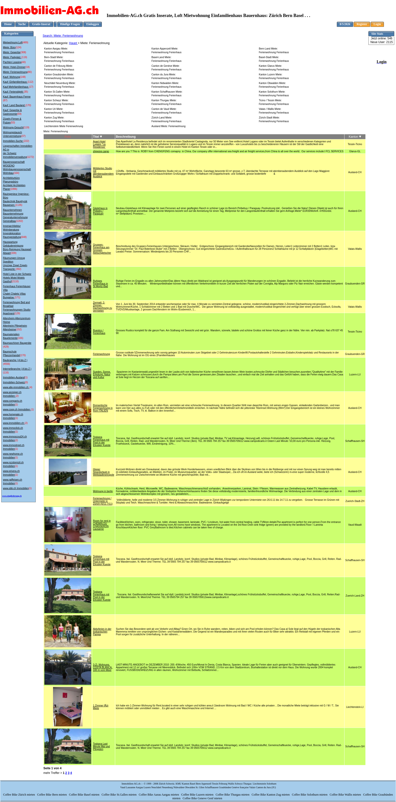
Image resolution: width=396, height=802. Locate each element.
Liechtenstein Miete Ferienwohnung (63, 126)
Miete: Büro (9, 47)
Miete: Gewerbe (11, 52)
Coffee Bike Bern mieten (52, 794)
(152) (19, 329)
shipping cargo (101, 151)
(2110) (15, 281)
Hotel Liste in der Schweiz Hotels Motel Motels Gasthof (17, 278)
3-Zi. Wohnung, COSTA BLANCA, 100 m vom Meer (102, 667)
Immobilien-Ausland (14, 377)
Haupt (73, 43)
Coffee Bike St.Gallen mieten (119, 794)
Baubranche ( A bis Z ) (15, 360)
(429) (6, 346)
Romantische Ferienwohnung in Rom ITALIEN (103, 408)
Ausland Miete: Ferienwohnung (168, 126)
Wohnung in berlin (103, 491)
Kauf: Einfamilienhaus (15, 82)
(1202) (19, 221)
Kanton (355, 136)
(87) (5, 100)
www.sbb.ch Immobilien (16, 488)
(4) (30, 387)
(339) (13, 253)
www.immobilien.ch (14, 423)
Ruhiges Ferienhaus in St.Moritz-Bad (100, 284)
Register (362, 24)
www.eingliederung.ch (12, 496)
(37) (23, 136)
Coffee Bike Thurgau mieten (233, 794)
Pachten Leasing (12, 62)
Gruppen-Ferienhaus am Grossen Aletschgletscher (102, 248)
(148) (23, 77)
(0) (26, 382)
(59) (19, 114)
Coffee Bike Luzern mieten (197, 794)
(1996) (13, 189)
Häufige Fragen (70, 24)
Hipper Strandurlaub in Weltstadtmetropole (103, 472)
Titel (97, 136)
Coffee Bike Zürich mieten (19, 794)
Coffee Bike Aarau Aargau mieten (159, 794)
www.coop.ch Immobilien (17, 409)
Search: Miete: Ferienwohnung (63, 35)
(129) (17, 313)
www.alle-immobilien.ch (16, 387)
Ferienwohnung (101, 354)
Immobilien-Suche (13, 141)
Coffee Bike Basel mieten (84, 794)
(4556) (6, 364)
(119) (24, 57)
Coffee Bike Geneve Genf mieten (203, 798)
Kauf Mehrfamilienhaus (16, 86)
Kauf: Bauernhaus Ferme (17, 96)
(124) (18, 47)
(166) (20, 338)
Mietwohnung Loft (12, 42)
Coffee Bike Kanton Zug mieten (271, 794)
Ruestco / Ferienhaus (99, 331)
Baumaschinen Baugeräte (17, 343)
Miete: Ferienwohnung (15, 72)
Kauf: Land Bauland (14, 105)
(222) (26, 141)
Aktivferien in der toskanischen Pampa (102, 632)
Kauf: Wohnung (11, 77)
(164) (16, 173)
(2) (17, 396)
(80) (29, 72)
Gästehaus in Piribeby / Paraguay (100, 211)
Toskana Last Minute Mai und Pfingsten (101, 746)
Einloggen (92, 24)
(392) (18, 269)
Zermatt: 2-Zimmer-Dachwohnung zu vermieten (102, 306)
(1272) (30, 157)
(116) (6, 372)
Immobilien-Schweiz (14, 382)
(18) (27, 67)
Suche (22, 24)
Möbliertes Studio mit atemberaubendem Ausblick (103, 172)
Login (377, 24)
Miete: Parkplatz (12, 57)
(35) (26, 91)
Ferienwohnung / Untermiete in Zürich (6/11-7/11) (102, 501)
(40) (23, 62)
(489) (25, 42)
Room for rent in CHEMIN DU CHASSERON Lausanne (102, 524)
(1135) (18, 205)
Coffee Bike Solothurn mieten (310, 794)
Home (8, 24)
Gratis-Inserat (41, 24)
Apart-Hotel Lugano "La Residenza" (99, 144)
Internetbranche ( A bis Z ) (17, 369)
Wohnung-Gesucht (13, 127)
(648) (24, 237)
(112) (30, 82)
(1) (26, 377)
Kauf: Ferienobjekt (13, 91)
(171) (17, 297)
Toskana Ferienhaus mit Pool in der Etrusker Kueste (101, 441)
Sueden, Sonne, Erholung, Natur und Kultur (102, 374)
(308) (23, 52)
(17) (31, 86)
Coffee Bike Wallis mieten (346, 794)
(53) (13, 122)
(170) (28, 105)
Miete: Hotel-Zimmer (14, 67)
